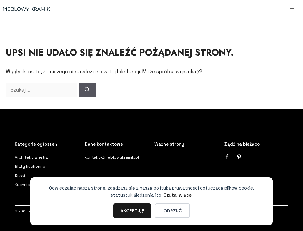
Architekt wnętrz (31, 157)
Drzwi (20, 175)
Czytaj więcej (178, 195)
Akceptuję (132, 210)
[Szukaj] (87, 90)
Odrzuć (172, 210)
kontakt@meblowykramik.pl (112, 157)
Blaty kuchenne (30, 166)
